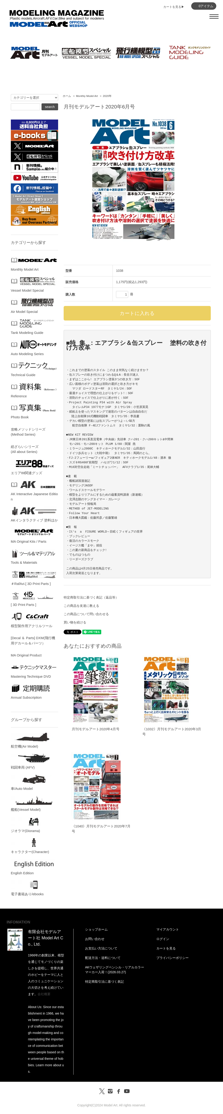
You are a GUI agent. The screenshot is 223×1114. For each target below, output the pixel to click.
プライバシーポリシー (172, 958)
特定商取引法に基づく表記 (104, 981)
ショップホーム (96, 929)
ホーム (67, 96)
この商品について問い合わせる (86, 614)
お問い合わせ (94, 939)
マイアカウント (167, 929)
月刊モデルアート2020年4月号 (95, 729)
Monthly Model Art (87, 96)
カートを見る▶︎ (173, 7)
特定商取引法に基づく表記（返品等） (91, 597)
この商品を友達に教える (81, 606)
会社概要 (44, 994)
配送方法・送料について (103, 958)
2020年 (107, 96)
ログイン (162, 939)
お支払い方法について (101, 948)
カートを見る (166, 948)
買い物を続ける (75, 622)
